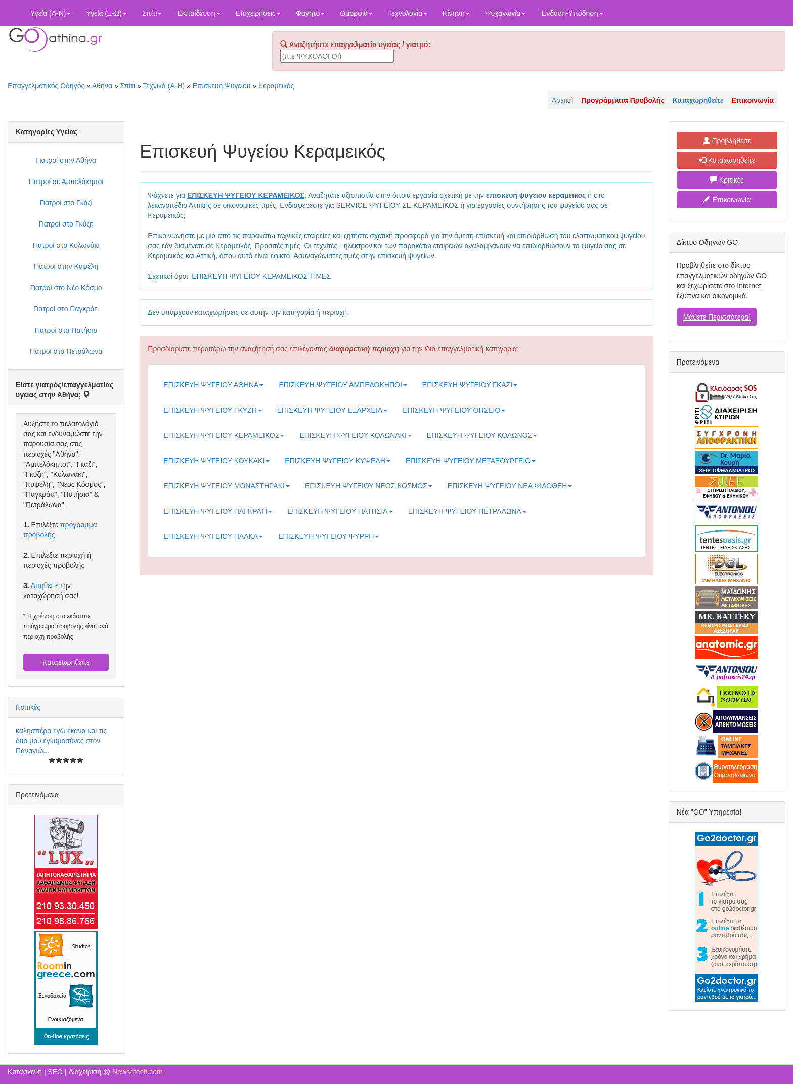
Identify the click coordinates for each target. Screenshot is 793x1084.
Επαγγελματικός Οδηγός (46, 86)
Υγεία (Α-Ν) (50, 13)
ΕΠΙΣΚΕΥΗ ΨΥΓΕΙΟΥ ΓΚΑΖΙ (469, 385)
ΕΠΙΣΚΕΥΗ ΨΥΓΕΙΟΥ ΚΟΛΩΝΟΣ (482, 435)
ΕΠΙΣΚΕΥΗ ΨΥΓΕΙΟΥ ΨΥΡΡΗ (328, 536)
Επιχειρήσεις (258, 13)
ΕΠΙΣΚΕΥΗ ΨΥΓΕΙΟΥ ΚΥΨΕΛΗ (337, 461)
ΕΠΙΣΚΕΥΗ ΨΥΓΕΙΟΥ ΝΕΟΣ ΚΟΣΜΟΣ (368, 486)
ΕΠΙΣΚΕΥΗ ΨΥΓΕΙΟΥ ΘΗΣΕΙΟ (454, 410)
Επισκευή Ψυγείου (221, 86)
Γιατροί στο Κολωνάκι (66, 245)
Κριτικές (28, 707)
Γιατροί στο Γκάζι (66, 203)
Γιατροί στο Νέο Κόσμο (66, 288)
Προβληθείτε (727, 141)
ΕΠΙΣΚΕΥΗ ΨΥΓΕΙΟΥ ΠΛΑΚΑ (213, 536)
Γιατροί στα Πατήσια (66, 330)
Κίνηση (456, 13)
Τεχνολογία (407, 13)
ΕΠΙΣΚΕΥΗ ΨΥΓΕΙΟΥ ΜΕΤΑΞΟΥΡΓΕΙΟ (471, 461)
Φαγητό (310, 13)
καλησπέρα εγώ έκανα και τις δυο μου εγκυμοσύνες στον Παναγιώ (61, 741)
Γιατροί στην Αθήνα (66, 160)
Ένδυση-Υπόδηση (572, 13)
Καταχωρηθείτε (66, 662)
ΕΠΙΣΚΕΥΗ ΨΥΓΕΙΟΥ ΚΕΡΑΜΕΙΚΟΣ (223, 435)
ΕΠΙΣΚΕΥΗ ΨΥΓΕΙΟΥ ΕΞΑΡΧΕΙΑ (332, 410)
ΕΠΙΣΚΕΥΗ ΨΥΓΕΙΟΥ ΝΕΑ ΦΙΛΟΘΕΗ (510, 486)
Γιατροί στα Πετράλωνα (66, 351)
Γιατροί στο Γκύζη (66, 224)
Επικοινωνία (727, 200)
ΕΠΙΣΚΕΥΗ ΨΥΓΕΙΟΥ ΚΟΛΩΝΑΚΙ (355, 435)
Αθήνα (102, 86)
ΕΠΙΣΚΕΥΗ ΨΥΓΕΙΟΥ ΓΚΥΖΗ (212, 410)
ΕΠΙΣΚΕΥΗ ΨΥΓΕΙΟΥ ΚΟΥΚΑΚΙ (216, 461)
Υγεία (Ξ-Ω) (106, 13)
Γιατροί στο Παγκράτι (66, 309)
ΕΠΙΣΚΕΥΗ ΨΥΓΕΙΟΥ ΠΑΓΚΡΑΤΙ (217, 511)
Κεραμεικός (276, 86)
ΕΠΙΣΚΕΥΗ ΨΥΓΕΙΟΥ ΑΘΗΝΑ (213, 385)
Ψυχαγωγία (505, 13)
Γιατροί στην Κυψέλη (66, 266)
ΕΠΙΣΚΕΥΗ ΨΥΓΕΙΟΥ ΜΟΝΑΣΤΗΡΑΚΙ (226, 486)
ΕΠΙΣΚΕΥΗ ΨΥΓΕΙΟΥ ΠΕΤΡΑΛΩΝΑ (467, 511)
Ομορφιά (356, 13)
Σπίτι (152, 13)
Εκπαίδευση (198, 13)
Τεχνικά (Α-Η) (164, 86)
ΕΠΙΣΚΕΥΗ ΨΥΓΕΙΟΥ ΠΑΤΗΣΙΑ (339, 511)
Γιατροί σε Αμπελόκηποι (66, 181)
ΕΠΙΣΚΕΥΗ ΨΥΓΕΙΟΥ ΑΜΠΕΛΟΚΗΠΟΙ (343, 385)
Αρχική (563, 100)
